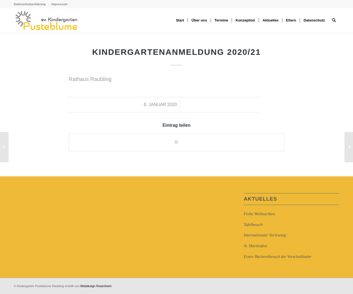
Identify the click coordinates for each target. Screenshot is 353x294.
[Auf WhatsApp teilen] (176, 142)
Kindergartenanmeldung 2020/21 (176, 51)
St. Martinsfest (255, 246)
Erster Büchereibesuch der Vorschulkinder (277, 256)
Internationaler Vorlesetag (265, 235)
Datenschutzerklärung (30, 4)
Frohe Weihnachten (259, 214)
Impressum (60, 4)
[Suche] (333, 20)
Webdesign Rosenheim (96, 286)
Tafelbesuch (253, 224)
